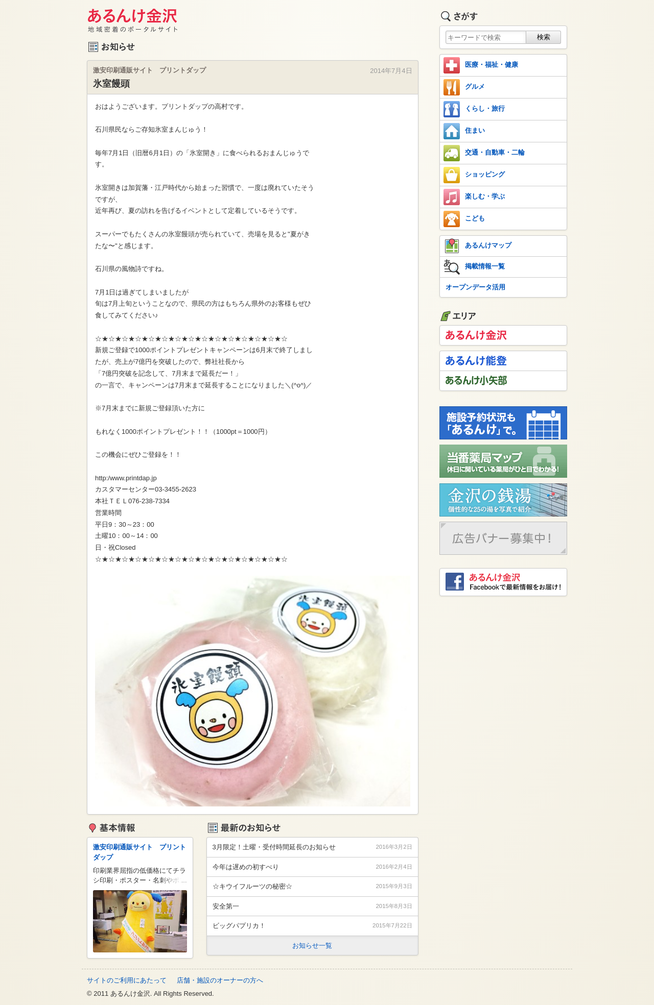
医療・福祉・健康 (480, 65)
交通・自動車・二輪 (484, 153)
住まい (464, 131)
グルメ (464, 87)
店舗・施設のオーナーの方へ (220, 980)
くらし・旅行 (474, 109)
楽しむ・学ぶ (474, 197)
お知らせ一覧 (312, 945)
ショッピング (474, 175)
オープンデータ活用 (475, 287)
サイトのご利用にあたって (127, 980)
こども (464, 219)
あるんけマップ (477, 246)
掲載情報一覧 (474, 267)
